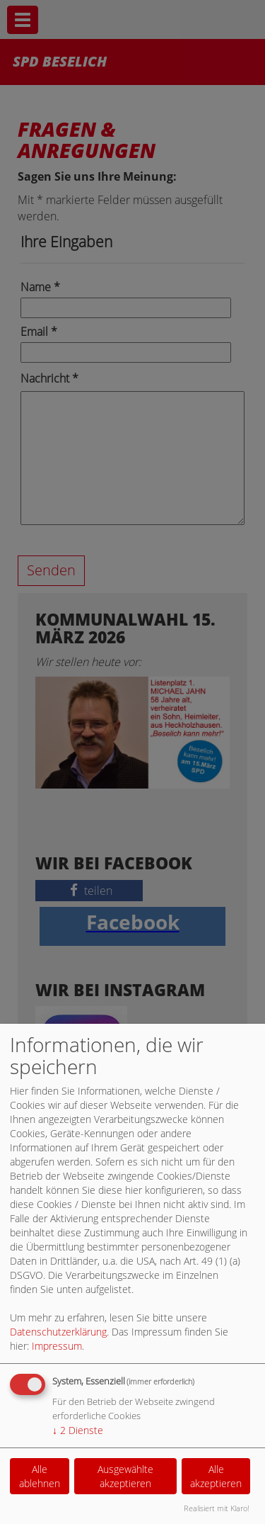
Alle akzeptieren (216, 1476)
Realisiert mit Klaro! (216, 1508)
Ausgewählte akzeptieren (125, 1476)
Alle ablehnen (39, 1476)
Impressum (57, 1346)
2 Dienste (77, 1430)
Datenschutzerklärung (58, 1331)
